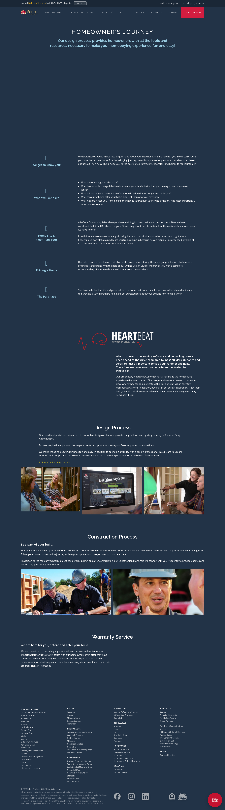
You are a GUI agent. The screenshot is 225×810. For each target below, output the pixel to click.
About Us (156, 12)
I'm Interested (193, 12)
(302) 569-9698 (197, 3)
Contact (173, 12)
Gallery (139, 12)
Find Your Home (53, 12)
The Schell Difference (81, 12)
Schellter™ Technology (114, 12)
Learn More (80, 3)
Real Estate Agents (169, 3)
